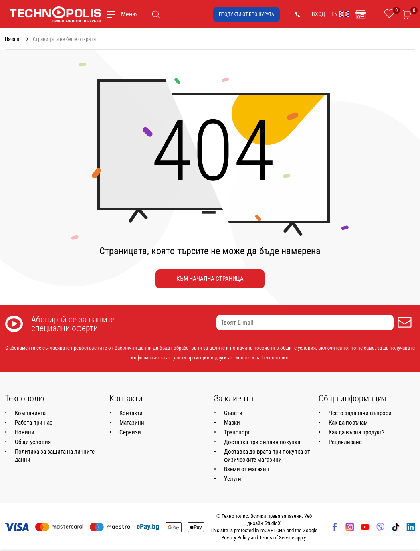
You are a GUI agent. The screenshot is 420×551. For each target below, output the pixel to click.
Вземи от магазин (246, 469)
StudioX (273, 523)
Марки (232, 422)
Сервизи (130, 432)
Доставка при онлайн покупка (262, 442)
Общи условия (33, 442)
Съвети (233, 413)
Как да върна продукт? (356, 432)
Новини (24, 432)
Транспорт (237, 432)
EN (340, 14)
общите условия (298, 348)
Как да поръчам (348, 422)
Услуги (232, 478)
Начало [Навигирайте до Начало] (13, 39)
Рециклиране (345, 442)
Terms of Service (276, 538)
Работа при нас (33, 422)
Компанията (30, 413)
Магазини (131, 422)
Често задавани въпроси (360, 413)
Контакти (131, 413)
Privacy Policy (235, 538)
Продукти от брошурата (246, 14)
